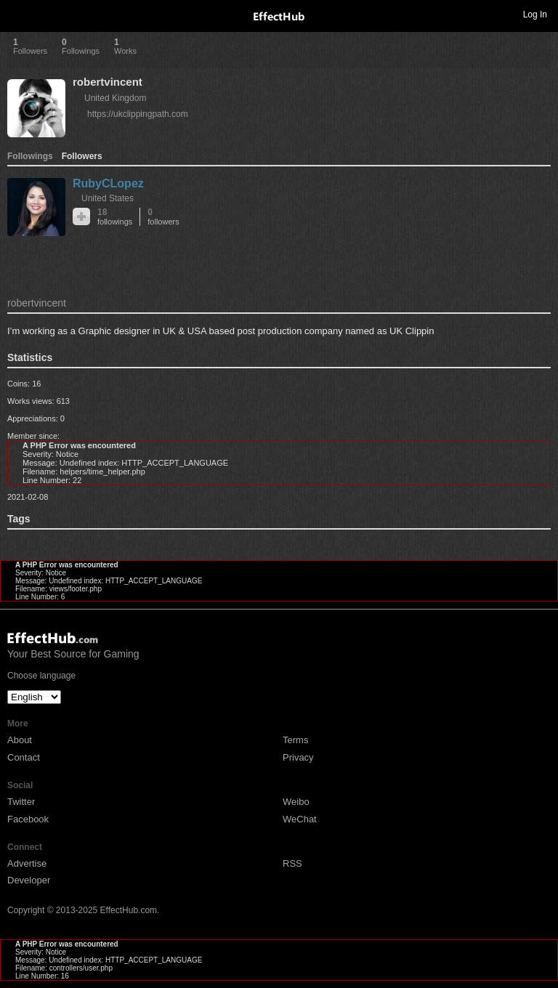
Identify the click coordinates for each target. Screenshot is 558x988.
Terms (295, 739)
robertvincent (107, 82)
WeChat (300, 819)
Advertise (26, 863)
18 (114, 217)
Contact (23, 757)
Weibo (296, 801)
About (19, 739)
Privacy (298, 757)
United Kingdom (115, 98)
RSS (292, 863)
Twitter (21, 801)
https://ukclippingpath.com (137, 114)
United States (107, 198)
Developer (28, 880)
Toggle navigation (17, 14)
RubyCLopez (108, 183)
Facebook (28, 819)
